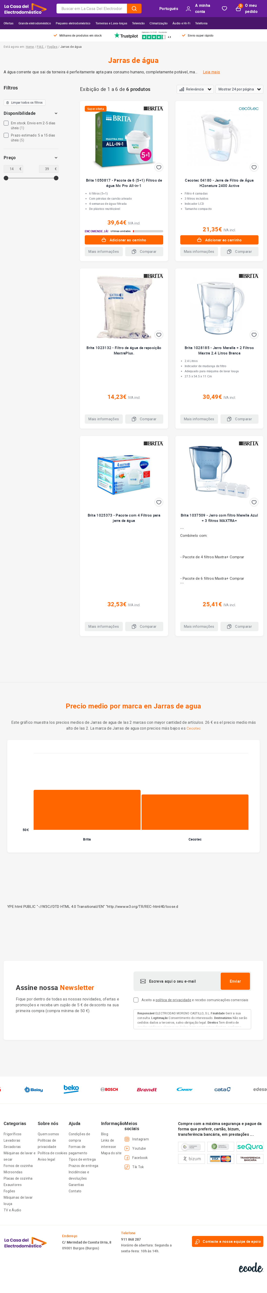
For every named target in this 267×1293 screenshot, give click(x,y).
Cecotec (194, 728)
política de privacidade (173, 1000)
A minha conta (198, 8)
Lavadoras (12, 1140)
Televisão (138, 23)
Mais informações (103, 251)
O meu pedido (246, 8)
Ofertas (9, 23)
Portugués (168, 8)
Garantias (76, 1185)
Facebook (136, 1157)
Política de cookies (52, 1153)
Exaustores (13, 1185)
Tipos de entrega (82, 1159)
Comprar (237, 557)
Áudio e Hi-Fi (181, 23)
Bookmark (224, 9)
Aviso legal (46, 1159)
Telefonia (201, 23)
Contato (75, 1191)
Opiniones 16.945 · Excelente (154, 32)
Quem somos (48, 1134)
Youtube (135, 1148)
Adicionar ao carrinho (124, 239)
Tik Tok (134, 1167)
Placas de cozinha (18, 1178)
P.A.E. (40, 47)
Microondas (13, 1172)
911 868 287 (131, 1239)
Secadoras (12, 1147)
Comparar (144, 251)
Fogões (52, 47)
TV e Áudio (12, 1210)
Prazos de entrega (83, 1166)
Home (30, 47)
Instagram (136, 1139)
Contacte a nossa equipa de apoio (227, 1241)
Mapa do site (111, 1153)
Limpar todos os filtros (24, 102)
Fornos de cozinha (18, 1166)
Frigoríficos (12, 1134)
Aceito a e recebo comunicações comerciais (195, 1000)
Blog (104, 1134)
